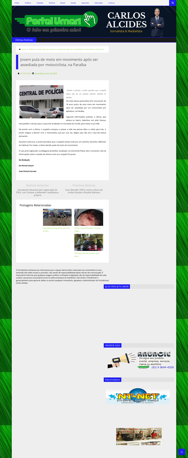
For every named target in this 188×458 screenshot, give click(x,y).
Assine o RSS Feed (28, 408)
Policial (49, 3)
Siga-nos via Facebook (30, 391)
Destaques (61, 410)
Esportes (82, 3)
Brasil (60, 3)
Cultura (109, 3)
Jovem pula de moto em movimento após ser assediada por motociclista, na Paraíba (68, 49)
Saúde (70, 3)
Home (21, 49)
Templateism (52, 455)
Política (25, 3)
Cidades (37, 3)
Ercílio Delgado (63, 419)
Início (14, 3)
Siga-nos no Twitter (28, 400)
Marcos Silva (62, 433)
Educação (96, 3)
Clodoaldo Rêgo (63, 401)
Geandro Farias (63, 429)
